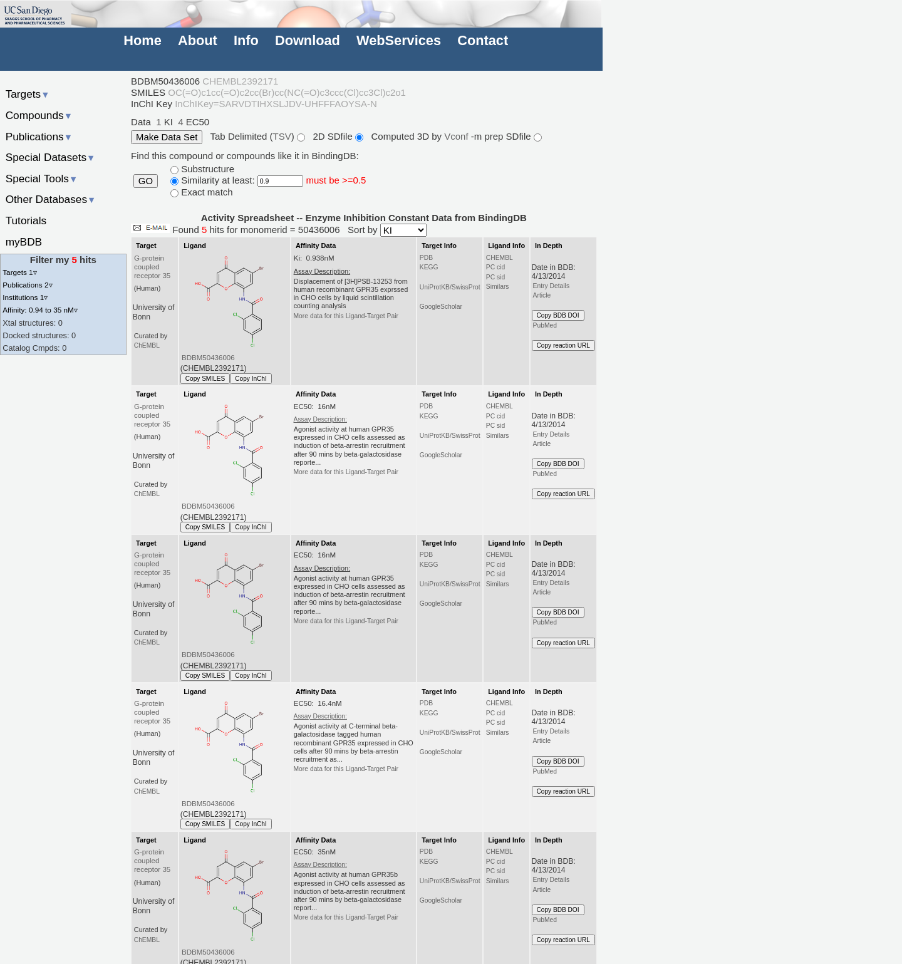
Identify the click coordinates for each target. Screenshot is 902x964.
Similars (497, 286)
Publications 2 (27, 285)
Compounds (39, 115)
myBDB (24, 242)
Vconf (457, 136)
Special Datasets (51, 157)
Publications (39, 136)
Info (246, 40)
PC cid (495, 267)
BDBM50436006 (208, 357)
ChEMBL (147, 345)
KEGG (429, 267)
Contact (482, 40)
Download (307, 40)
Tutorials (26, 220)
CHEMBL (499, 257)
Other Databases (51, 199)
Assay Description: (320, 419)
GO (145, 181)
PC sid (495, 277)
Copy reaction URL (563, 345)
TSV (282, 136)
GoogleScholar (441, 306)
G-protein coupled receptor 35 (152, 266)
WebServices (398, 40)
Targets (28, 94)
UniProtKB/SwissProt (450, 287)
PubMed (545, 325)
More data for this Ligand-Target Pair (346, 316)
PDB (426, 257)
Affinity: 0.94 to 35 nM (40, 310)
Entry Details (551, 285)
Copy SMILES (205, 378)
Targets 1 (19, 272)
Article (542, 295)
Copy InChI (251, 378)
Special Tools (42, 178)
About (197, 40)
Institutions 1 (25, 297)
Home (142, 40)
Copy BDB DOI (558, 315)
